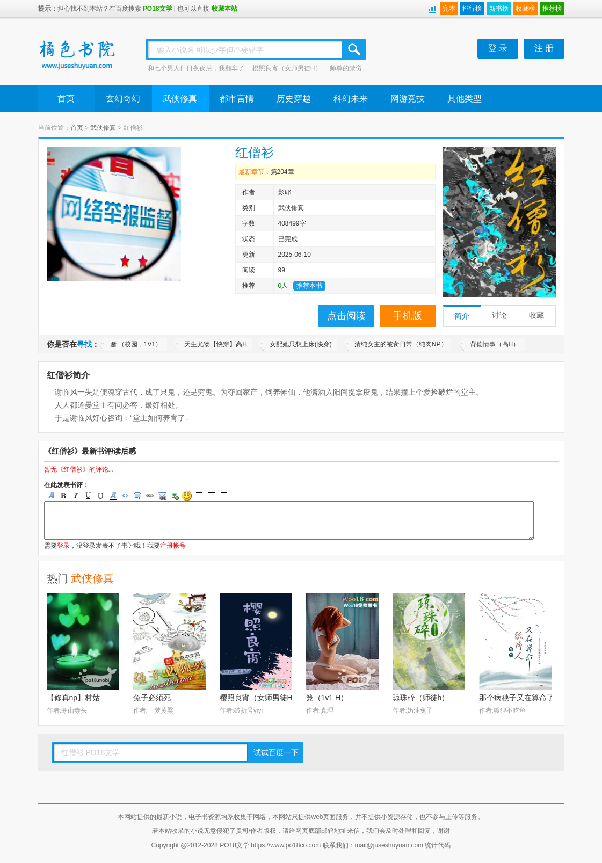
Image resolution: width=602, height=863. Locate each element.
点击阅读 (346, 315)
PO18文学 (157, 8)
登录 (63, 545)
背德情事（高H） (495, 344)
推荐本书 (309, 285)
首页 (66, 98)
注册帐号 (173, 545)
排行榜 (472, 8)
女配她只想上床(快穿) (301, 344)
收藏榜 (525, 8)
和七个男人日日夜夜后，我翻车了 (196, 68)
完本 (449, 8)
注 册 (544, 48)
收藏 (536, 315)
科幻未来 (350, 98)
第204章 (282, 172)
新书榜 (499, 8)
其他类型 (464, 98)
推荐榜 (552, 8)
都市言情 (237, 98)
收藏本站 (224, 8)
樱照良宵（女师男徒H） (287, 68)
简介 (461, 316)
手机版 (407, 315)
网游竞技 (407, 98)
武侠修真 (180, 98)
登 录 (497, 48)
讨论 (499, 315)
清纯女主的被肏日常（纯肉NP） (400, 344)
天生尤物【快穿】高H (215, 344)
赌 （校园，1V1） (136, 344)
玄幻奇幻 (123, 98)
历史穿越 (294, 98)
